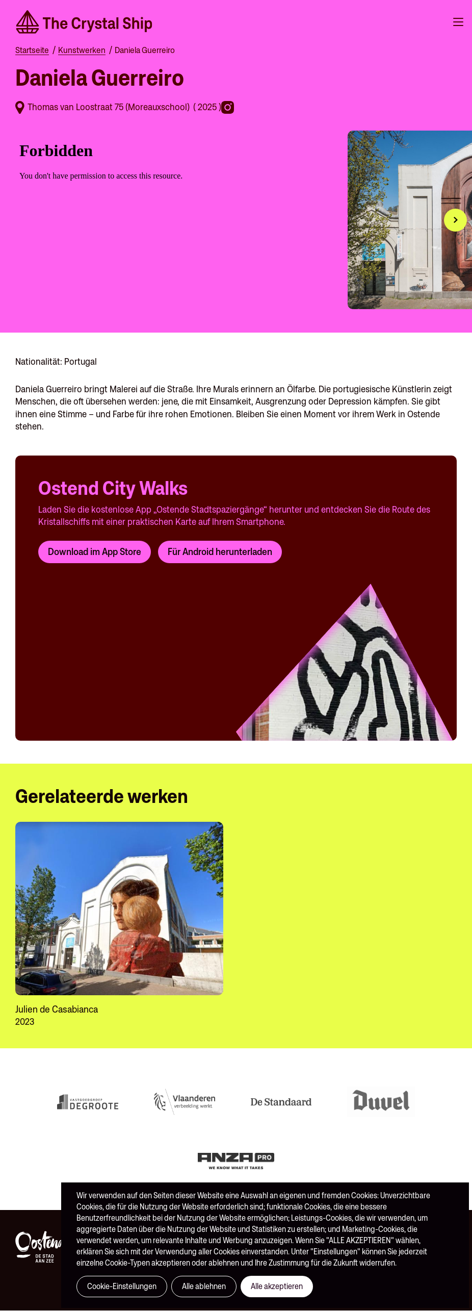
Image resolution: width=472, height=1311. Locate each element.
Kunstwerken (82, 50)
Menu (458, 22)
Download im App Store (94, 551)
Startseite (32, 50)
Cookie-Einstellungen (121, 1286)
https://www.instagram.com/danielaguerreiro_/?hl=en (229, 107)
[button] (455, 220)
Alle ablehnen (204, 1286)
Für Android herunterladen (220, 551)
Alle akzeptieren (277, 1286)
